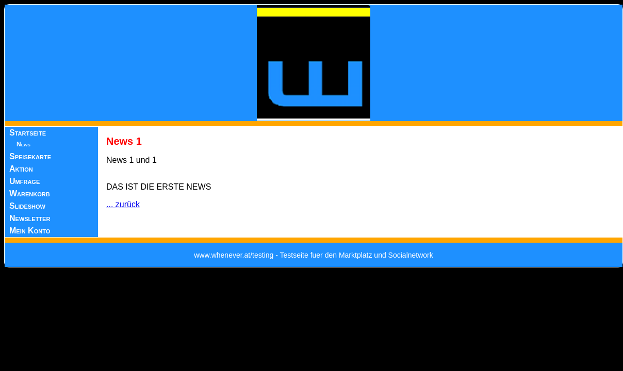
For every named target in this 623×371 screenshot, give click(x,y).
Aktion (21, 168)
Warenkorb (29, 193)
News (23, 144)
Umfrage (24, 181)
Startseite (27, 132)
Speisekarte (30, 156)
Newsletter (29, 218)
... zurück (123, 204)
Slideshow (27, 205)
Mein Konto (29, 230)
